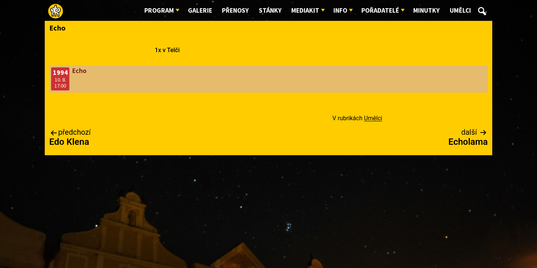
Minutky (426, 10)
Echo (79, 71)
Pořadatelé (380, 10)
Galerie (200, 10)
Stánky (270, 10)
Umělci (460, 10)
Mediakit (305, 10)
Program (159, 10)
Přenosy (235, 10)
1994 (60, 72)
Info (340, 10)
